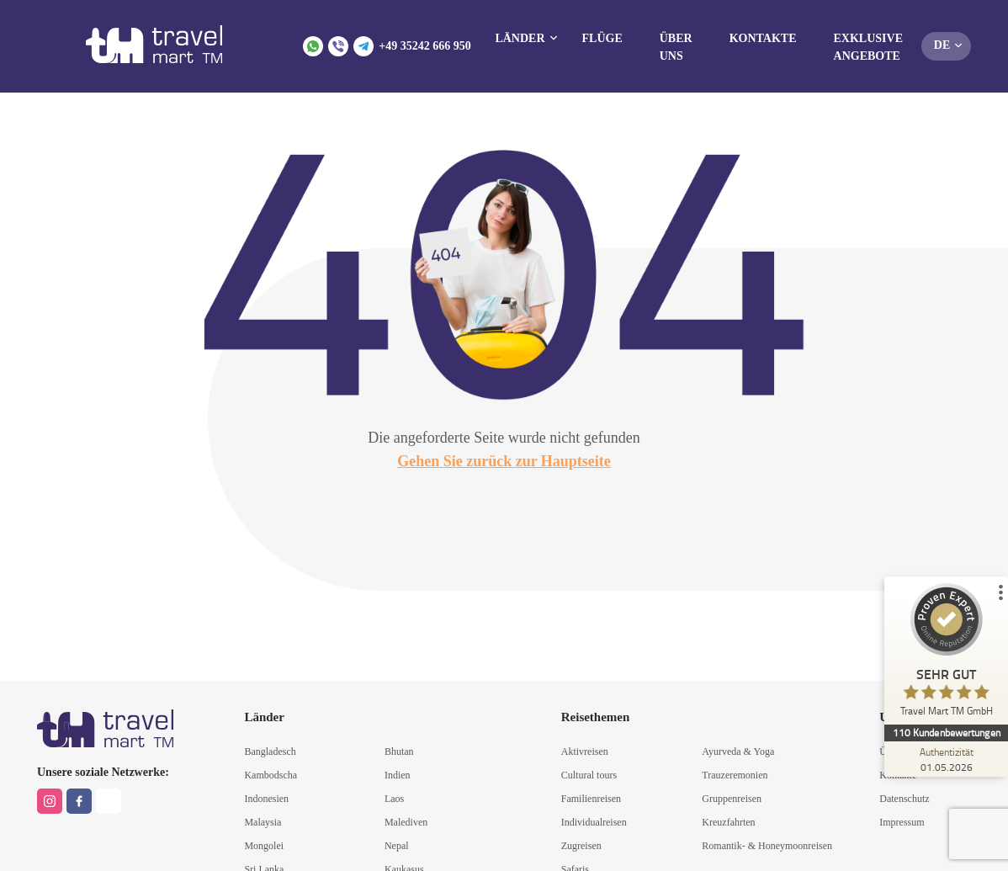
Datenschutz (904, 799)
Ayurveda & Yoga (738, 751)
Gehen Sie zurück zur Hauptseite (504, 461)
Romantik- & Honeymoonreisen (767, 846)
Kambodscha (270, 775)
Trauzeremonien (734, 775)
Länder (519, 38)
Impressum (901, 822)
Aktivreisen (584, 751)
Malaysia (262, 822)
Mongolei (264, 846)
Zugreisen (581, 846)
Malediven (406, 822)
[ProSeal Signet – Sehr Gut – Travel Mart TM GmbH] (945, 654)
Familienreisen (591, 799)
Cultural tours (589, 775)
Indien (398, 775)
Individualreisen (594, 822)
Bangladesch (269, 751)
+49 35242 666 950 (424, 46)
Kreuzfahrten (728, 822)
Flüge (602, 38)
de (942, 45)
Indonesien (266, 799)
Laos (394, 799)
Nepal (397, 846)
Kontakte (763, 38)
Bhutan (399, 751)
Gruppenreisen (731, 799)
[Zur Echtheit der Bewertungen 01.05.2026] (945, 759)
